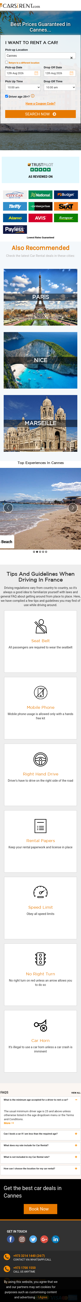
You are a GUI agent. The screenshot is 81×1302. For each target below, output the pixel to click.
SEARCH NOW (40, 114)
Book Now (40, 1209)
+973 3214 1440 (24, 1256)
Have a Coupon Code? (41, 103)
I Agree (42, 1297)
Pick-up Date (13, 67)
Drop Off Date (53, 67)
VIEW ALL (76, 1093)
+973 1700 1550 (24, 1268)
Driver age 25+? (19, 96)
